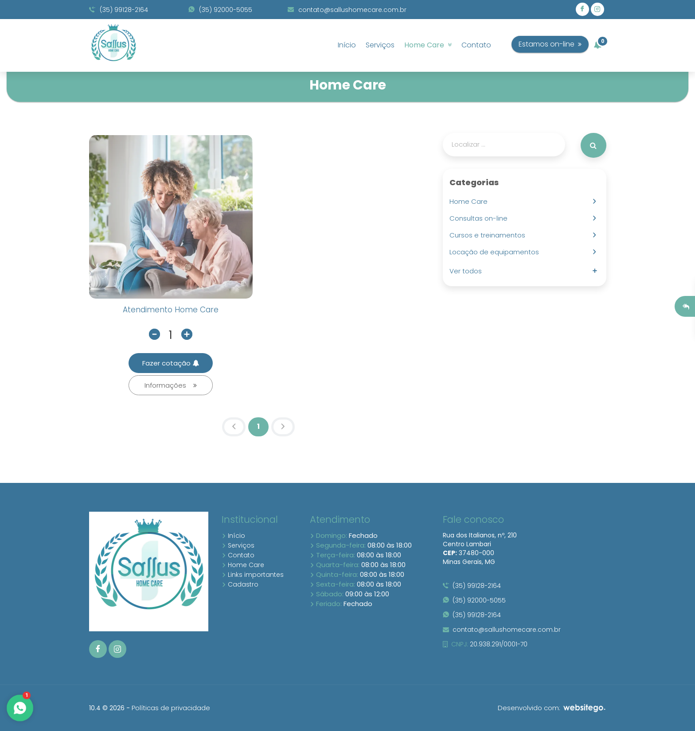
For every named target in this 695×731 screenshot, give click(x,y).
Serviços (380, 45)
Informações (170, 385)
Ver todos (467, 271)
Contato (476, 45)
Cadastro (240, 584)
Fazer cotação (170, 363)
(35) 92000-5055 (220, 9)
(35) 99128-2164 (118, 9)
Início (347, 45)
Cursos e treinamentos (489, 235)
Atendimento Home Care (171, 309)
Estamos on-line (567, 44)
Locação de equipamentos (496, 252)
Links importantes (253, 574)
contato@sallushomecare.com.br (347, 9)
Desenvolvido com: (552, 707)
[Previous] (234, 427)
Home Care (428, 45)
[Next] (283, 427)
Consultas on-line (480, 218)
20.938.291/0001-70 (485, 644)
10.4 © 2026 (107, 708)
